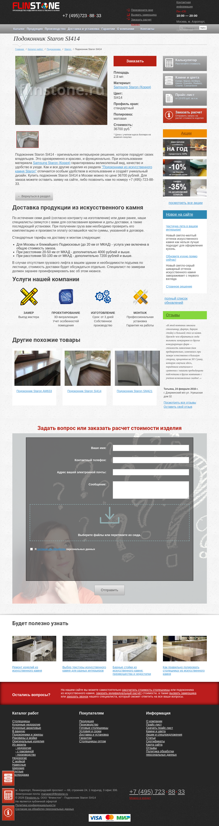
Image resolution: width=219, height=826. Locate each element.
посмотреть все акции (185, 203)
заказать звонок (77, 696)
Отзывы (173, 315)
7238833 (82, 15)
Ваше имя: (98, 448)
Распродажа (20, 774)
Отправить (109, 590)
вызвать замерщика (182, 693)
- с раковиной (24, 751)
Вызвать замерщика (144, 14)
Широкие (18, 768)
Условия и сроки (90, 731)
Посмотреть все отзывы (180, 402)
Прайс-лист (154, 724)
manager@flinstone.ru (54, 793)
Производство (55, 29)
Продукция (35, 29)
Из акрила (19, 744)
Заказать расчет (141, 19)
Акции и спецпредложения (164, 734)
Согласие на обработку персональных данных (44, 809)
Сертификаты (155, 741)
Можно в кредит (140, 798)
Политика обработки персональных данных (161, 753)
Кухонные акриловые (26, 728)
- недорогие (23, 748)
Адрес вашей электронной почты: (81, 472)
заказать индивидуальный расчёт (119, 693)
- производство (25, 754)
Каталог (19, 29)
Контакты (147, 29)
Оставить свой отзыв (178, 406)
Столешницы (21, 721)
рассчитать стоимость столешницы (146, 689)
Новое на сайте (179, 214)
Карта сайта (154, 744)
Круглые (18, 771)
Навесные (19, 764)
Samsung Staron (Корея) (132, 87)
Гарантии (108, 29)
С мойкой (18, 761)
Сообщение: (97, 484)
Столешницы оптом (92, 741)
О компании (125, 29)
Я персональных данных (62, 549)
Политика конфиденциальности (35, 805)
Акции (186, 133)
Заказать (135, 61)
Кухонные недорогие (26, 724)
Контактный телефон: (90, 460)
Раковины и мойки (24, 738)
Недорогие (19, 758)
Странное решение (179, 286)
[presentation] (109, 568)
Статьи (150, 738)
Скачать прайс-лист (159, 728)
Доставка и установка (83, 29)
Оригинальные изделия (28, 741)
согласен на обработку (51, 549)
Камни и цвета (155, 731)
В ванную (18, 731)
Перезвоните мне (142, 10)
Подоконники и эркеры (27, 734)
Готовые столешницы (93, 728)
